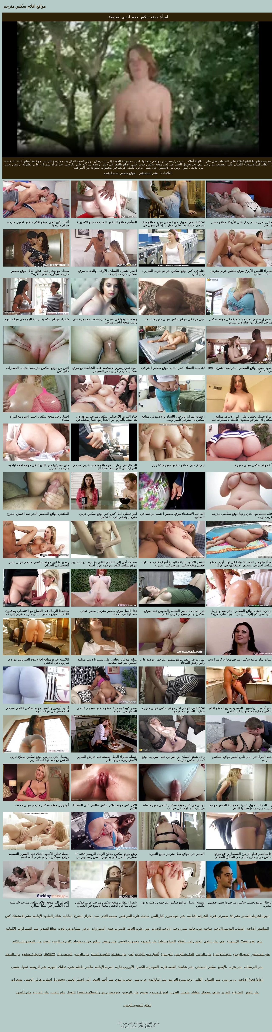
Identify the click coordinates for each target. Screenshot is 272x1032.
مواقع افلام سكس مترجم (22, 6)
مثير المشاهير (146, 173)
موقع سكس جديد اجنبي (118, 173)
